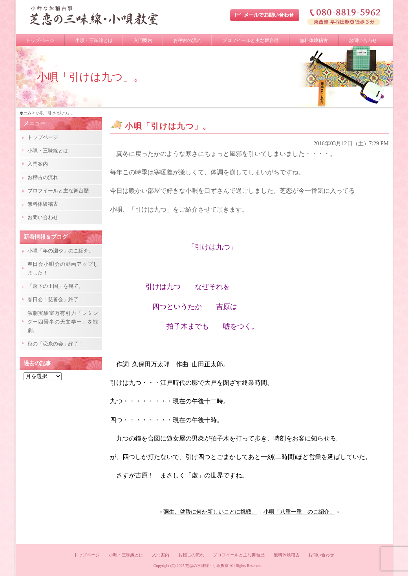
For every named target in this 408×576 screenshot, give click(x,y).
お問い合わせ (363, 40)
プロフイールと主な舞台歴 (250, 40)
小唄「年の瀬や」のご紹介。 (60, 251)
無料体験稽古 (314, 40)
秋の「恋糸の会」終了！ (55, 344)
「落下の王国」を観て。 (55, 286)
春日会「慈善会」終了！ (55, 299)
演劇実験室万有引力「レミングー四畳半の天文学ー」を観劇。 (62, 321)
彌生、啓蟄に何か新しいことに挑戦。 (210, 512)
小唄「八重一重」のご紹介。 (299, 512)
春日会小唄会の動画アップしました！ (62, 268)
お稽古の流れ (187, 40)
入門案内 (143, 40)
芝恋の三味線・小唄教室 (207, 565)
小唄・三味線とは (94, 40)
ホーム (25, 113)
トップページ (40, 40)
